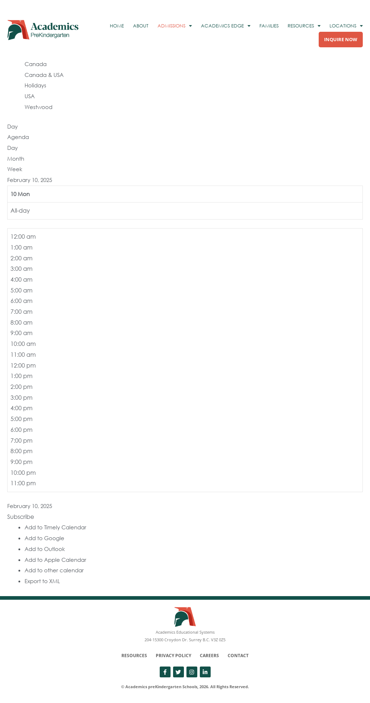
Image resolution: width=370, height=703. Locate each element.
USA (30, 96)
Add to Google (45, 538)
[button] (20, 516)
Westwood (39, 106)
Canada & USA (46, 74)
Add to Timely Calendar (57, 527)
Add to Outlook (46, 548)
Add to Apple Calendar (57, 559)
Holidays (36, 85)
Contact (238, 655)
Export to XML (43, 581)
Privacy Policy (173, 655)
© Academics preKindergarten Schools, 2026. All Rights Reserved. (185, 686)
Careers (209, 655)
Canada (37, 64)
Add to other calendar (56, 570)
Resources (134, 655)
